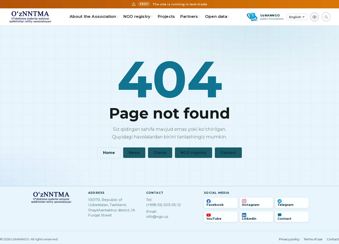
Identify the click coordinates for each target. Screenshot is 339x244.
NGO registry (194, 152)
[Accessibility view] (314, 17)
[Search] (326, 17)
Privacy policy (289, 239)
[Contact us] (292, 216)
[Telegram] (292, 202)
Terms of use (313, 239)
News (134, 152)
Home (109, 152)
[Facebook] (221, 202)
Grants (160, 152)
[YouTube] (221, 216)
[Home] (30, 17)
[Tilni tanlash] (297, 17)
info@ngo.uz (157, 216)
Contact (228, 152)
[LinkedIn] (256, 216)
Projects (166, 16)
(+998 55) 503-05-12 (163, 205)
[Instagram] (256, 202)
